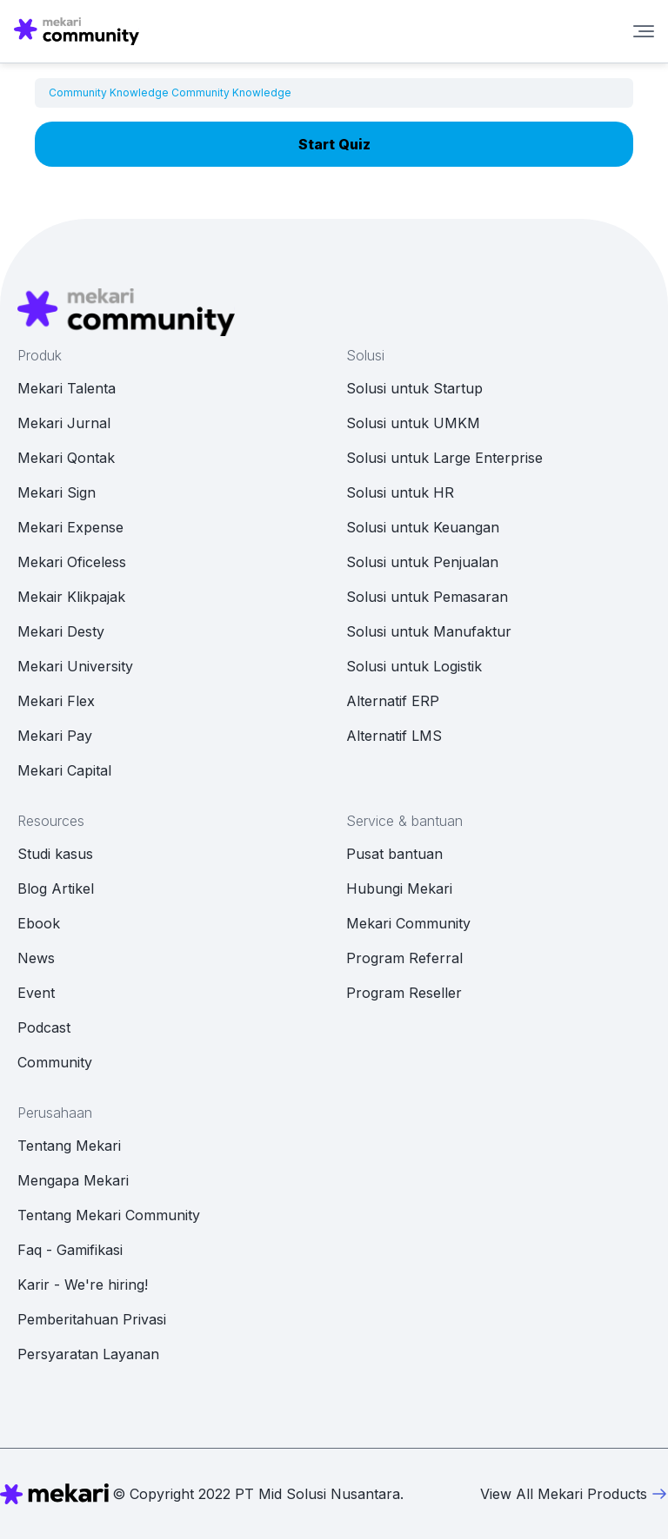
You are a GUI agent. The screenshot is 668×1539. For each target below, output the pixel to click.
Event (36, 992)
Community (54, 1062)
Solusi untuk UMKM (413, 423)
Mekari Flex (56, 701)
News (36, 958)
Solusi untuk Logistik (414, 666)
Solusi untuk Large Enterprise (444, 457)
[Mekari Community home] (76, 31)
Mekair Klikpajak (71, 596)
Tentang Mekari (69, 1145)
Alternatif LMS (394, 735)
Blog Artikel (55, 888)
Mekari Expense (70, 527)
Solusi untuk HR (400, 492)
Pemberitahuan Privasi (91, 1319)
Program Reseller (404, 992)
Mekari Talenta (66, 388)
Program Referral (404, 958)
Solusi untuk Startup (414, 388)
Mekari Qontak (66, 457)
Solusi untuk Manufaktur (428, 631)
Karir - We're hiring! (82, 1284)
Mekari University (75, 666)
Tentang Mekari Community (108, 1215)
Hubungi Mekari (399, 888)
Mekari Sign (56, 492)
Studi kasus (55, 853)
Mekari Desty (60, 631)
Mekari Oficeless (71, 562)
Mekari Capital (64, 770)
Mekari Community (408, 923)
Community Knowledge (109, 92)
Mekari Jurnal (63, 423)
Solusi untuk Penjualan (422, 562)
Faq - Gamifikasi (70, 1249)
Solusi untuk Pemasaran (427, 596)
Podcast (43, 1027)
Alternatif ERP (392, 701)
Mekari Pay (54, 735)
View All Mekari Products (574, 1493)
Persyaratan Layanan (88, 1354)
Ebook (38, 923)
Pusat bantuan (394, 853)
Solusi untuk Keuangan (422, 527)
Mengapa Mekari (73, 1180)
